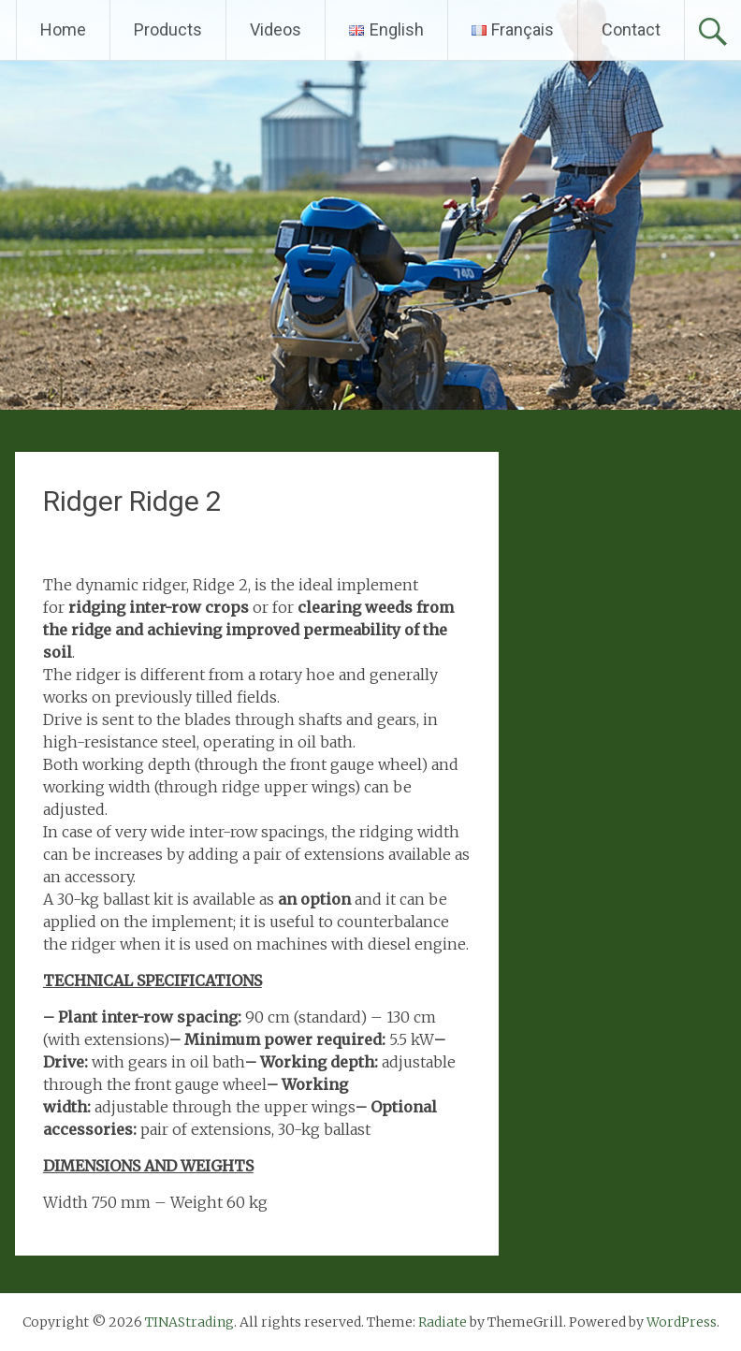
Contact (631, 29)
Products (168, 29)
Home (63, 29)
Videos (275, 29)
